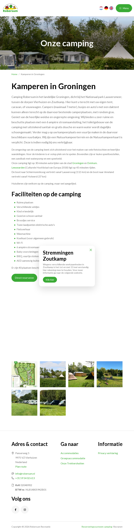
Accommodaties (70, 453)
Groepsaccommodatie (73, 458)
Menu (124, 8)
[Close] (90, 250)
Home (14, 74)
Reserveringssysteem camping (97, 526)
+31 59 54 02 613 (25, 478)
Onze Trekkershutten (72, 463)
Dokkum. (92, 162)
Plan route (20, 466)
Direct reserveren (24, 277)
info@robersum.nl (25, 473)
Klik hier (50, 279)
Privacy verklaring (108, 453)
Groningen (78, 162)
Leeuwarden (18, 167)
